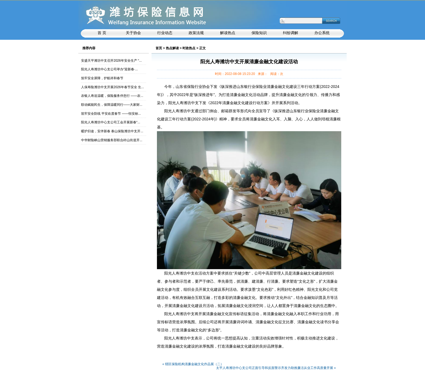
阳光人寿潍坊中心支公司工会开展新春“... (110, 122)
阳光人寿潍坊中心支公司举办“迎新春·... (109, 69)
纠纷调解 (290, 33)
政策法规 (196, 33)
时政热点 (188, 48)
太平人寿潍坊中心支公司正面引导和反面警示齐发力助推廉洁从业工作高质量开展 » (276, 368)
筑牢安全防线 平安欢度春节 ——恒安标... (111, 114)
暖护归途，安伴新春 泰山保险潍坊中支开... (112, 131)
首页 (159, 48)
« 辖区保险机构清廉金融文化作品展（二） (193, 364)
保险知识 (259, 33)
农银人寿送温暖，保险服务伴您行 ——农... (112, 96)
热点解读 (172, 48)
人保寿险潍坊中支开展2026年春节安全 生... (112, 87)
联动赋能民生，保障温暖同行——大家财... (111, 105)
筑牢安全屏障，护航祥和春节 (102, 78)
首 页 (102, 33)
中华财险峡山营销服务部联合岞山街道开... (111, 140)
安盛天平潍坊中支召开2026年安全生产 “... (111, 60)
